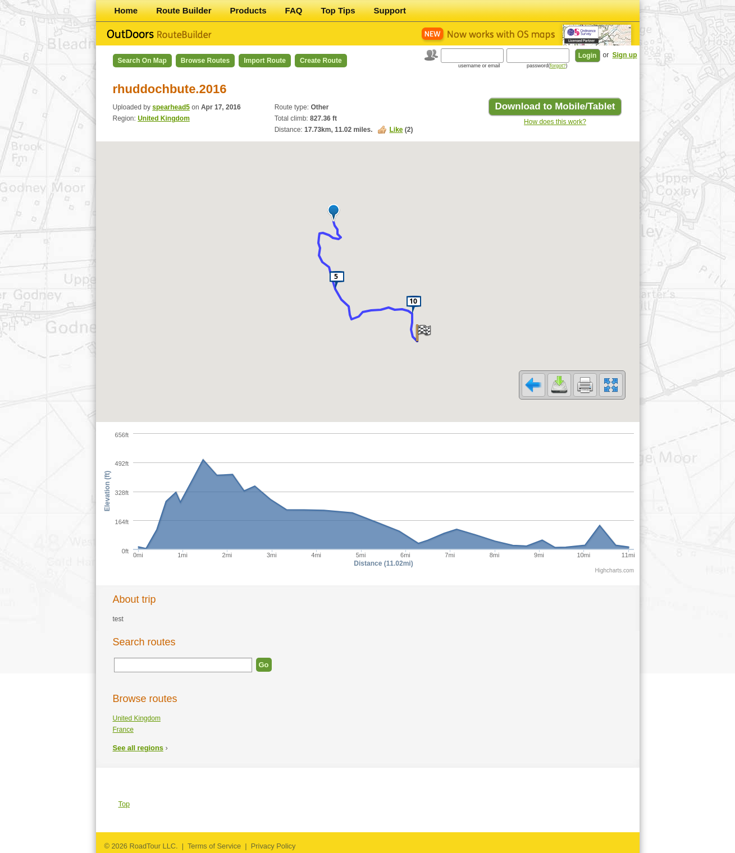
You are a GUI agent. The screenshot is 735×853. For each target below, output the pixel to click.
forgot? (557, 65)
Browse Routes (205, 61)
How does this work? (555, 122)
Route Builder (183, 10)
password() (547, 65)
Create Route (321, 61)
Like (396, 130)
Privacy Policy (273, 846)
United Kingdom (164, 118)
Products (248, 10)
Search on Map (142, 61)
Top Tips (338, 10)
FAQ (294, 10)
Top (124, 804)
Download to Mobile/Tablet (555, 106)
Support (390, 10)
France (123, 729)
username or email (479, 65)
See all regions (138, 748)
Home (126, 10)
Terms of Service (214, 846)
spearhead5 (171, 107)
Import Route (265, 61)
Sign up (625, 55)
